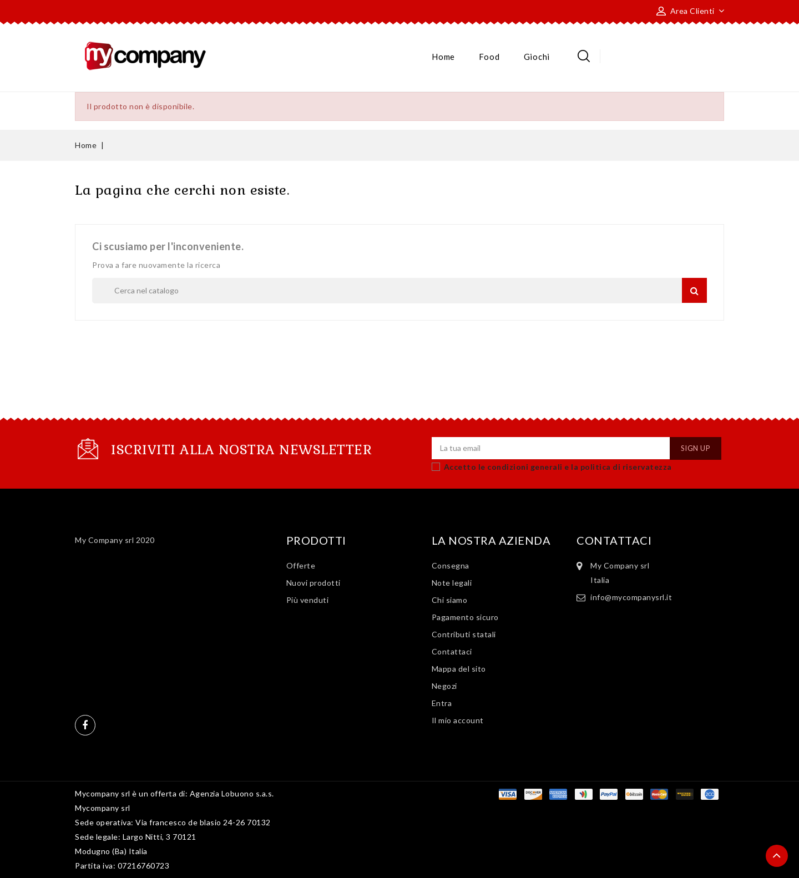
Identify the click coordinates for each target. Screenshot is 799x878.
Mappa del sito (459, 668)
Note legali (452, 582)
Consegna (450, 565)
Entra (442, 703)
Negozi (444, 686)
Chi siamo (450, 600)
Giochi (537, 57)
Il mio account (458, 720)
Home (443, 57)
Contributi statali (464, 634)
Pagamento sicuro (465, 617)
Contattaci (452, 651)
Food (489, 57)
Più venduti (307, 600)
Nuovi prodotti (313, 582)
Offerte (301, 565)
